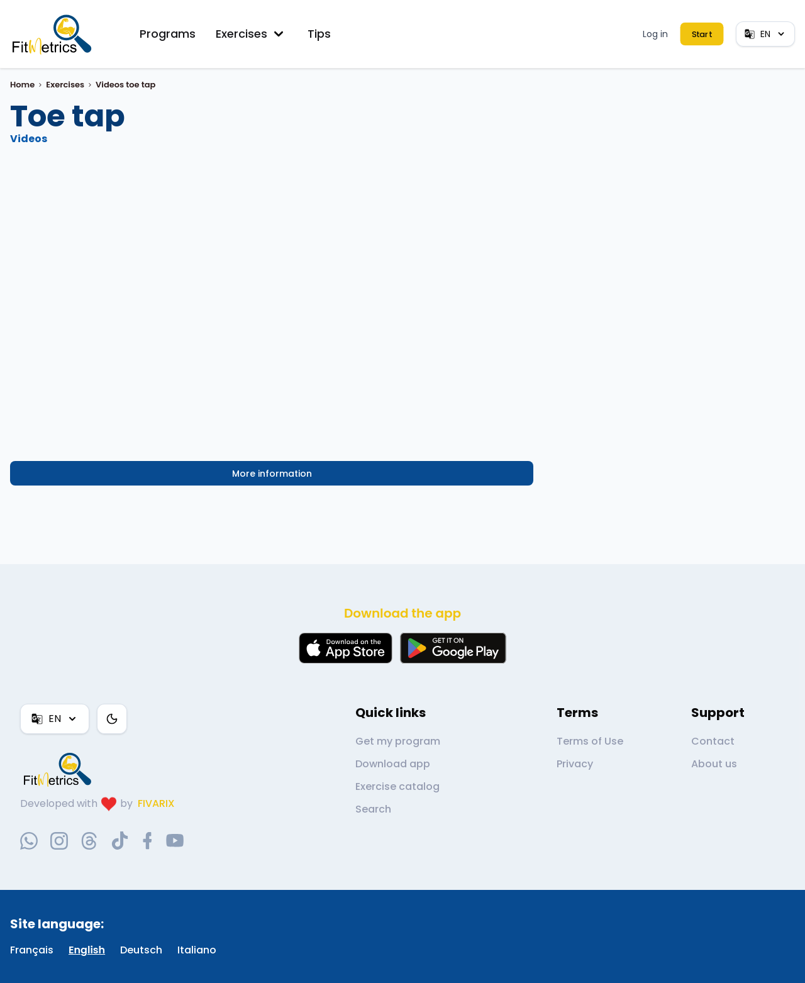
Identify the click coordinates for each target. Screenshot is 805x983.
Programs (168, 34)
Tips (319, 34)
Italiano (196, 950)
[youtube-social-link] (175, 840)
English (87, 950)
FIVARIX (156, 803)
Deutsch (141, 950)
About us (714, 764)
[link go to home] (60, 769)
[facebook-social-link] (147, 841)
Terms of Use (590, 741)
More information (272, 473)
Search (373, 809)
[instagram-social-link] (59, 841)
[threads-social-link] (89, 841)
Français (31, 950)
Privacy (575, 764)
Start (701, 34)
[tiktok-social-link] (120, 840)
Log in (655, 34)
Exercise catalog (397, 786)
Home (22, 85)
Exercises (251, 34)
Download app (392, 764)
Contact (713, 741)
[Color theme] (112, 719)
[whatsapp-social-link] (29, 841)
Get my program (397, 741)
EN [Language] (765, 34)
